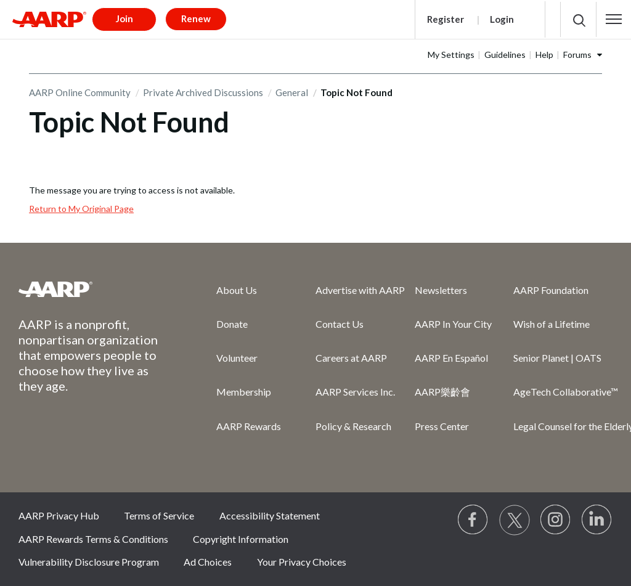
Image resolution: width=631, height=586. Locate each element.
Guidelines (505, 54)
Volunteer (237, 358)
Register (445, 19)
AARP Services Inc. (355, 391)
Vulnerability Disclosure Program (88, 562)
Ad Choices (208, 562)
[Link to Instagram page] (555, 520)
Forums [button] (577, 54)
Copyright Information (240, 539)
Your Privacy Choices (301, 562)
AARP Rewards (248, 426)
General (291, 92)
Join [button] (124, 18)
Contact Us (340, 324)
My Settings (451, 54)
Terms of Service (159, 515)
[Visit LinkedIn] (597, 520)
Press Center (442, 426)
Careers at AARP (351, 358)
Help (544, 54)
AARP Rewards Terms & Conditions (93, 539)
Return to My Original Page (81, 208)
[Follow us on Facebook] (473, 520)
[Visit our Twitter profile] (514, 520)
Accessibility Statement (269, 515)
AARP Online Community (80, 92)
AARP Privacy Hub (58, 515)
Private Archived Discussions (203, 92)
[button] (613, 19)
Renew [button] (196, 18)
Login (502, 19)
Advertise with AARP (360, 290)
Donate (232, 324)
